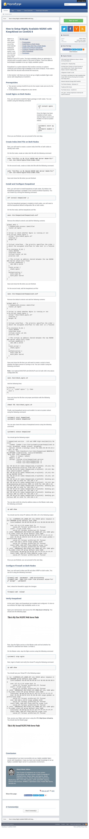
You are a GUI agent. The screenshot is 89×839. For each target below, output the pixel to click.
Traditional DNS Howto (66, 87)
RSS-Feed (86, 824)
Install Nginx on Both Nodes (31, 44)
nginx (84, 40)
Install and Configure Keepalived (32, 47)
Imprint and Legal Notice (75, 824)
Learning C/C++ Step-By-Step (68, 63)
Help (67, 824)
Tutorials (6, 10)
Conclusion (25, 53)
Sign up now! (73, 20)
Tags (12, 10)
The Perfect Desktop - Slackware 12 (69, 84)
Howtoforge (9, 826)
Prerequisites (26, 42)
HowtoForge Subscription (42, 10)
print (53, 791)
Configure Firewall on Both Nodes (32, 49)
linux (81, 40)
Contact (63, 824)
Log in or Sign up (81, 1)
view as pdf (45, 791)
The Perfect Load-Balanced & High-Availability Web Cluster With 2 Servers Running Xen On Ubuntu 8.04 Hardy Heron (73, 77)
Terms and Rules (77, 826)
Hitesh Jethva (82, 38)
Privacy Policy (84, 826)
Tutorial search (8, 14)
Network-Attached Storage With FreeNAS (71, 81)
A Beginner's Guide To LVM (67, 72)
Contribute (57, 824)
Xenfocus (12, 824)
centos (78, 40)
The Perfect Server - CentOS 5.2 (68, 90)
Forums (19, 10)
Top (83, 824)
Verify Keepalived (27, 51)
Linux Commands (28, 10)
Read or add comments (80, 41)
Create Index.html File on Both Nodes (34, 46)
